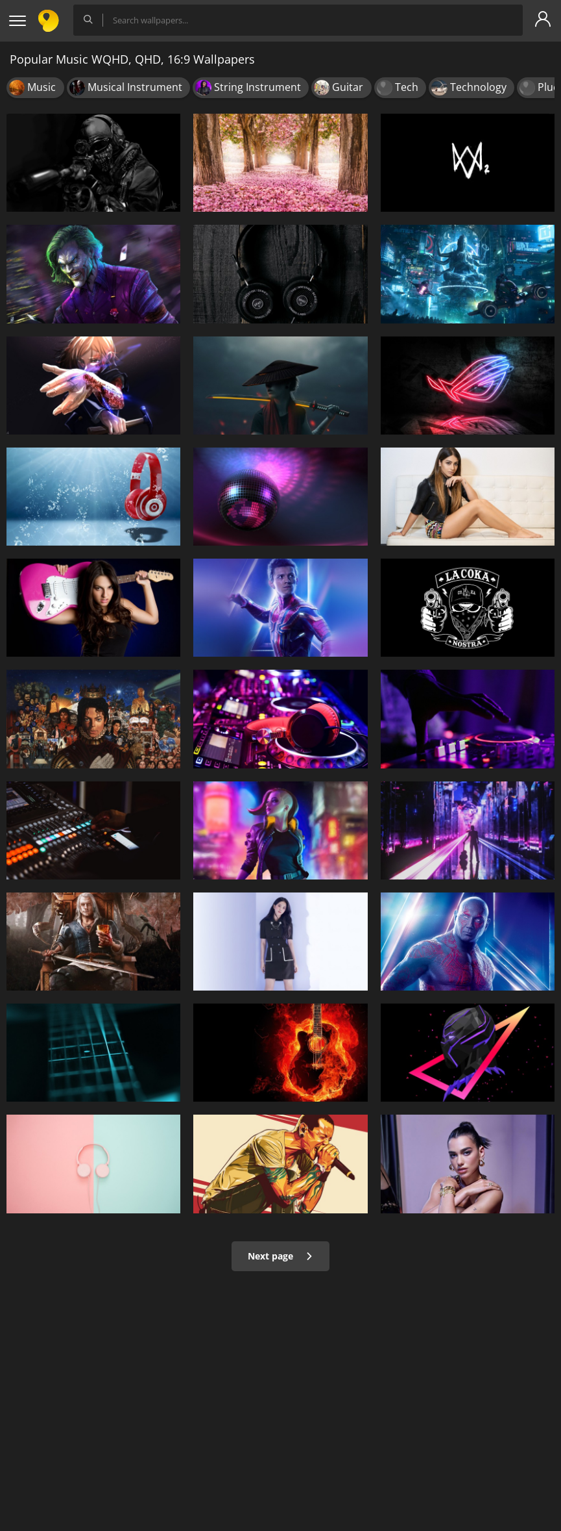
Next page (280, 1256)
